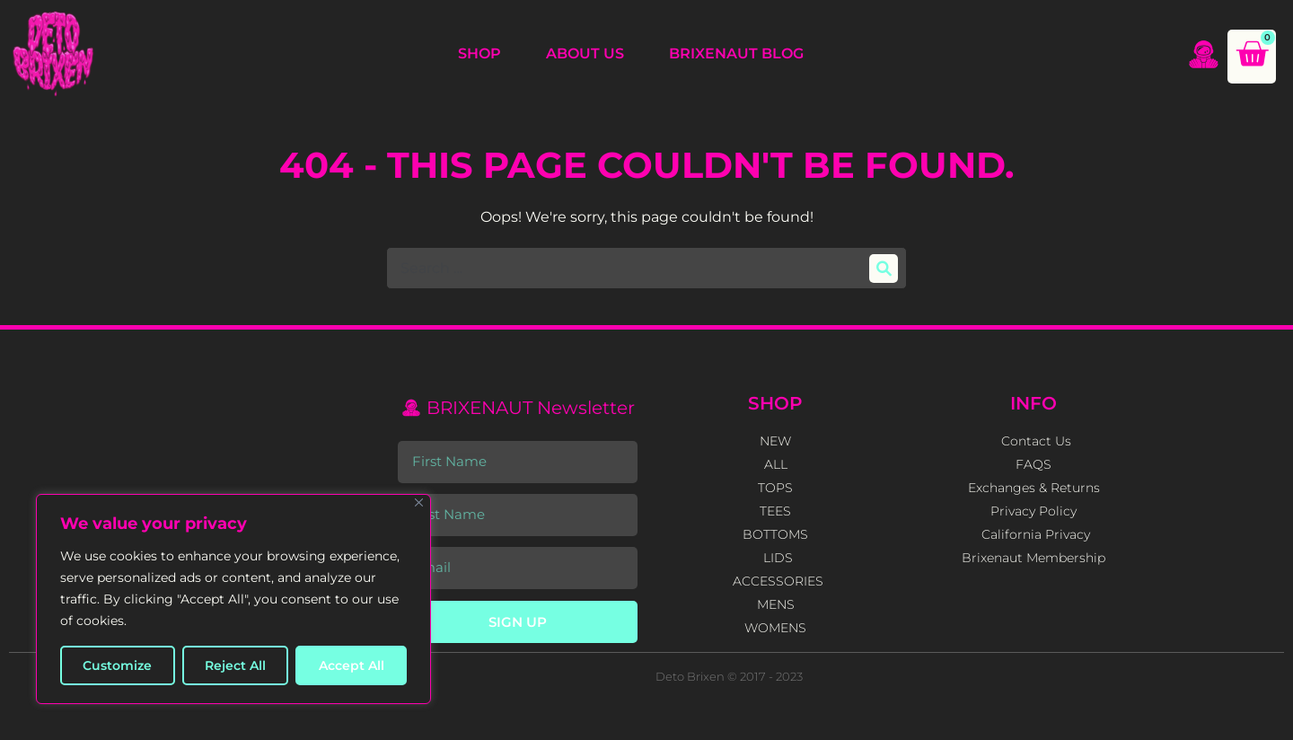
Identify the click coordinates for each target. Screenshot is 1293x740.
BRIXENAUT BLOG (736, 53)
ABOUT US (585, 53)
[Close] (419, 502)
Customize (117, 665)
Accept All (351, 665)
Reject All (235, 665)
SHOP (479, 53)
